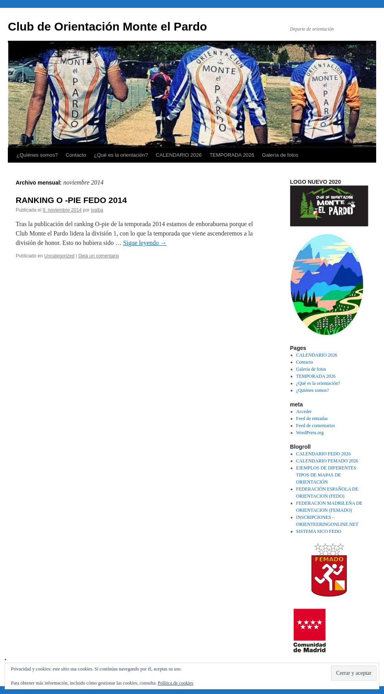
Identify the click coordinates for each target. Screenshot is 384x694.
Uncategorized (59, 256)
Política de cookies (176, 683)
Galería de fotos (280, 155)
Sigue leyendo (145, 242)
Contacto (76, 155)
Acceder (304, 411)
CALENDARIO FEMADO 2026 (327, 461)
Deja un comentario (98, 256)
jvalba (97, 210)
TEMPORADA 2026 (232, 155)
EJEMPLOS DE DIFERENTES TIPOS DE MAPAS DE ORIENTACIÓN (326, 475)
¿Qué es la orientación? (121, 155)
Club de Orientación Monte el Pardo (107, 26)
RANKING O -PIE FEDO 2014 (71, 200)
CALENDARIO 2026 (179, 155)
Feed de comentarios (315, 425)
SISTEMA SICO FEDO (318, 531)
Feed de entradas (312, 418)
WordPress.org (310, 432)
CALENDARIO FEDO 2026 (323, 454)
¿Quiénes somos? (37, 155)
